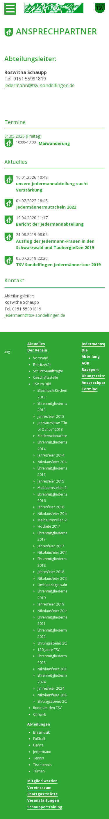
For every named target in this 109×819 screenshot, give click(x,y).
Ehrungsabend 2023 (53, 643)
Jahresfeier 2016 (50, 507)
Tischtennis (42, 764)
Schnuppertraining (44, 807)
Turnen (39, 771)
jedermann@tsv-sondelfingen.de (39, 85)
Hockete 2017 (48, 526)
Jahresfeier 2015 (50, 481)
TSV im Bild (42, 384)
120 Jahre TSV (48, 649)
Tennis (38, 758)
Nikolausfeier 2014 (52, 461)
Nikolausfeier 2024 (52, 695)
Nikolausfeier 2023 (52, 669)
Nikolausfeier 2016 (52, 513)
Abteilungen (38, 724)
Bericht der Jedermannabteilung (50, 224)
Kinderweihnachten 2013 (57, 435)
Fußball (39, 738)
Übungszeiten (95, 375)
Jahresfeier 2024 (50, 688)
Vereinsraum (39, 787)
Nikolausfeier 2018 (52, 578)
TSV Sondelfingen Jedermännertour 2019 (58, 264)
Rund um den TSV (47, 707)
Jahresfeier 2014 (50, 455)
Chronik (39, 714)
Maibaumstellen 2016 (55, 487)
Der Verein (37, 350)
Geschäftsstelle (45, 377)
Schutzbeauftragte (48, 371)
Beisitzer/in (42, 364)
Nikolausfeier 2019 (52, 610)
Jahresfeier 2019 (50, 604)
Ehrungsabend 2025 (53, 701)
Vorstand (40, 358)
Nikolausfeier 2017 (52, 552)
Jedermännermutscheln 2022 (46, 207)
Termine (89, 389)
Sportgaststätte (42, 794)
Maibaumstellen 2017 (55, 520)
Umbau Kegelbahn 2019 (57, 584)
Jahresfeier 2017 (50, 546)
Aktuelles (36, 343)
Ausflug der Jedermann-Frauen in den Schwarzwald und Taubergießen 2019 (55, 244)
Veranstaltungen (43, 800)
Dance (38, 745)
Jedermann (42, 751)
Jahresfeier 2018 (50, 571)
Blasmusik (41, 732)
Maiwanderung (54, 143)
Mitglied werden (42, 780)
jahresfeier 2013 (50, 416)
